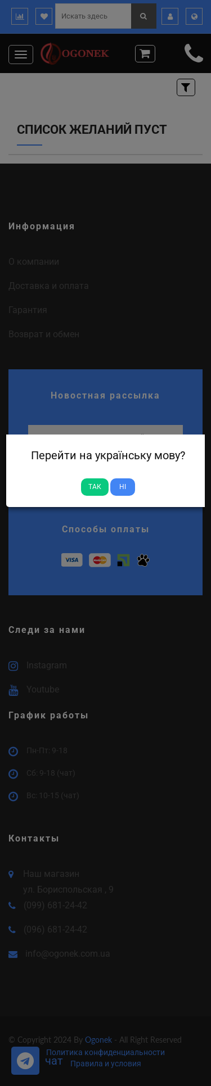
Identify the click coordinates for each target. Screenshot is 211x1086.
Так (95, 487)
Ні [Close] (122, 487)
